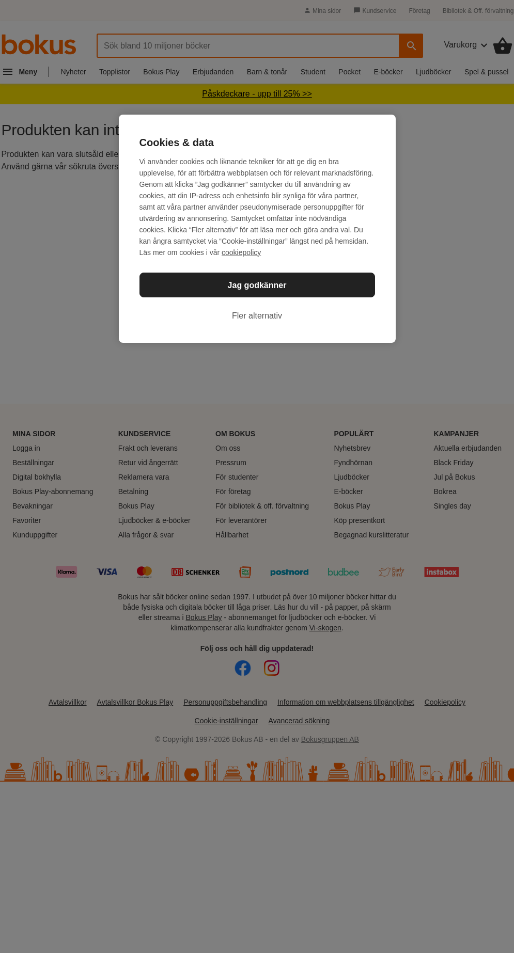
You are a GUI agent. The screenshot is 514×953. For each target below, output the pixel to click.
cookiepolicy (241, 252)
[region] (257, 229)
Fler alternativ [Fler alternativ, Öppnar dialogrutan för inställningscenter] (257, 315)
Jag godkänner (257, 285)
